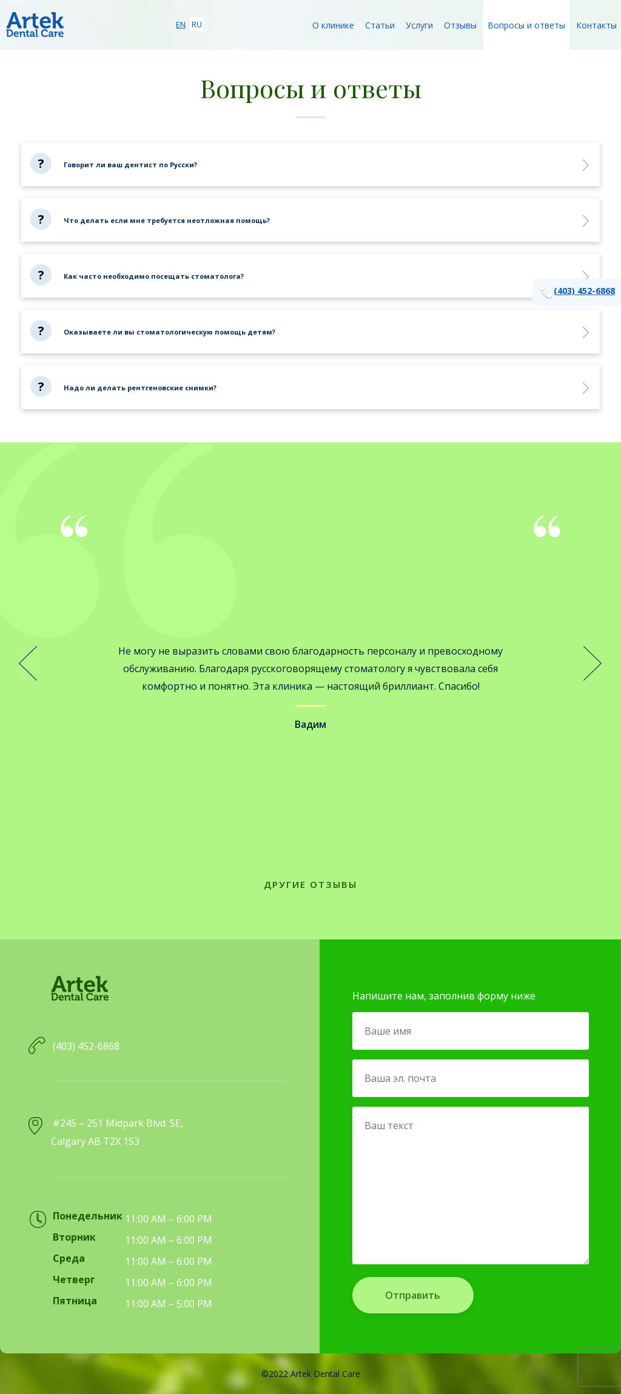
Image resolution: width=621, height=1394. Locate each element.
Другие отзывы (310, 884)
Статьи (380, 25)
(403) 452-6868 (577, 292)
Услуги (419, 25)
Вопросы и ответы (526, 25)
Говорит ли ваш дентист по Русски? (130, 164)
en (181, 24)
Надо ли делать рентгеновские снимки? (140, 387)
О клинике (333, 25)
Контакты (596, 25)
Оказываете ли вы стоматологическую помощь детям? (169, 331)
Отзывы (460, 25)
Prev (28, 663)
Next (593, 663)
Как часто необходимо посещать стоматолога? (154, 276)
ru (197, 24)
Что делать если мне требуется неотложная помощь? (167, 220)
